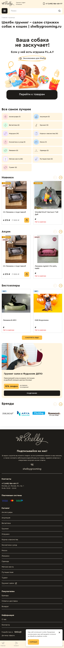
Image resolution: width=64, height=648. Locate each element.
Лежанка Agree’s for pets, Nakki (46, 267)
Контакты (6, 625)
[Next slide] (60, 404)
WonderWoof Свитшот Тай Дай (46, 213)
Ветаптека (6, 523)
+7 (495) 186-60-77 (52, 4)
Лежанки (5, 556)
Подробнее (32, 393)
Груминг (5, 529)
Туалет (5, 578)
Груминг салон (9, 583)
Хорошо (33, 642)
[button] (55, 177)
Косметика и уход (9, 545)
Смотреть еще (32, 337)
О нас (4, 619)
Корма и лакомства (10, 539)
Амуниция (6, 518)
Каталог (6, 508)
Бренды (5, 595)
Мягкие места (8, 567)
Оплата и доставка (10, 601)
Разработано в (11, 632)
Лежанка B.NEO (9, 320)
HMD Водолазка (41, 320)
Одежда (5, 561)
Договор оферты (8, 635)
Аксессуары (7, 512)
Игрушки (5, 534)
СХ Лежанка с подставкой (14, 212)
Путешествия (7, 572)
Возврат (5, 606)
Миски (4, 550)
